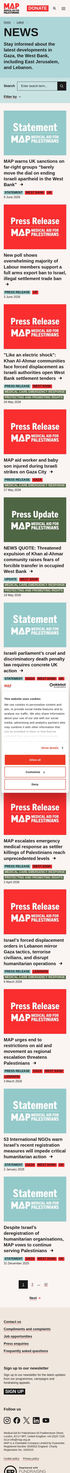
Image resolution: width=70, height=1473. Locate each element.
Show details (50, 747)
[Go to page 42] (46, 1284)
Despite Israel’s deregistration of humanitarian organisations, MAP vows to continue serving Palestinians (34, 1239)
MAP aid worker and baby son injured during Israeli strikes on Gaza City (31, 466)
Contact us (12, 1322)
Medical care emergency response (35, 391)
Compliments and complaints (27, 1329)
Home (7, 22)
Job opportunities (18, 1336)
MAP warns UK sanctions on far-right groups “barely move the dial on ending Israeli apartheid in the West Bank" (34, 173)
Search (9, 86)
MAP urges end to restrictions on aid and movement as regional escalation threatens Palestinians (28, 1051)
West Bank (35, 192)
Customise (35, 772)
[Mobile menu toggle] (63, 8)
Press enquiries (16, 1344)
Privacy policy (31, 1458)
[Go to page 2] (32, 1284)
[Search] (61, 86)
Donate (37, 8)
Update (11, 579)
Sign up (14, 1391)
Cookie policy (11, 1458)
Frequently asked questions (26, 1351)
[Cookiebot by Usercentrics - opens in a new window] (50, 685)
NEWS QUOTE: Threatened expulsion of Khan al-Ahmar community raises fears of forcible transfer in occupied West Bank (34, 559)
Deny (35, 784)
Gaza (37, 479)
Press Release (17, 292)
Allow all (35, 759)
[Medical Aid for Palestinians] (11, 8)
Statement (13, 192)
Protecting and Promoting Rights (34, 397)
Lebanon (40, 971)
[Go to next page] (35, 1298)
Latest (20, 22)
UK (49, 192)
